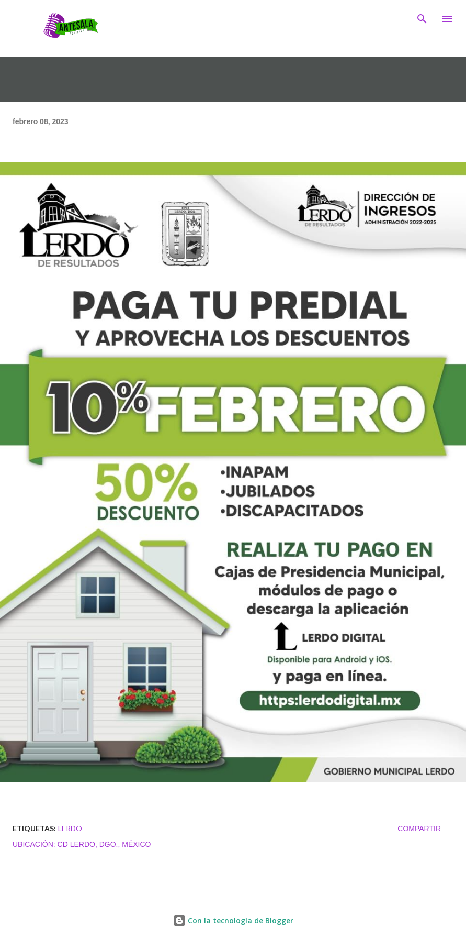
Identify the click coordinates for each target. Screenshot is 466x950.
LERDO (70, 828)
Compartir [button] (419, 828)
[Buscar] (422, 19)
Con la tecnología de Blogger (233, 920)
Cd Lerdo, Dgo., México (104, 844)
